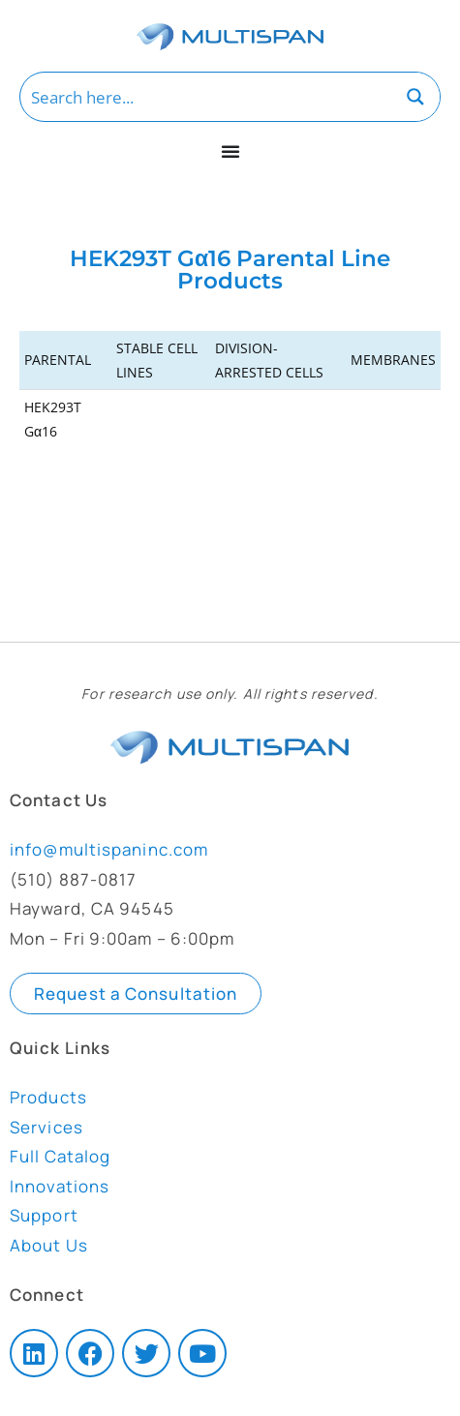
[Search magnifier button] (415, 97)
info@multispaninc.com (109, 849)
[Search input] (207, 97)
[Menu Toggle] (230, 151)
